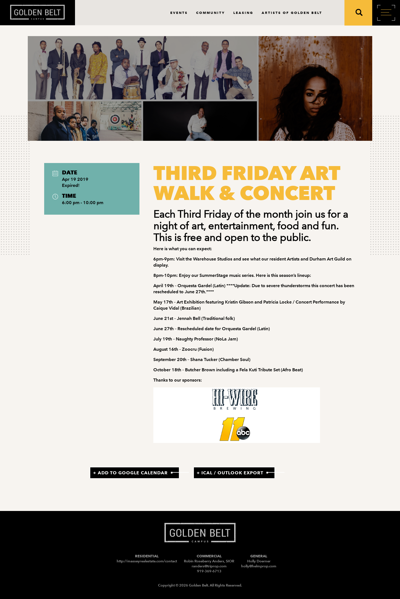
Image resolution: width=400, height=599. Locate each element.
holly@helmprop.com (258, 566)
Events (179, 13)
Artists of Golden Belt (292, 13)
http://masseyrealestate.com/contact (147, 561)
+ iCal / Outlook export (230, 472)
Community (210, 13)
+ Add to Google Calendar (130, 472)
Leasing (243, 13)
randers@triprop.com (209, 566)
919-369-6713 (209, 571)
